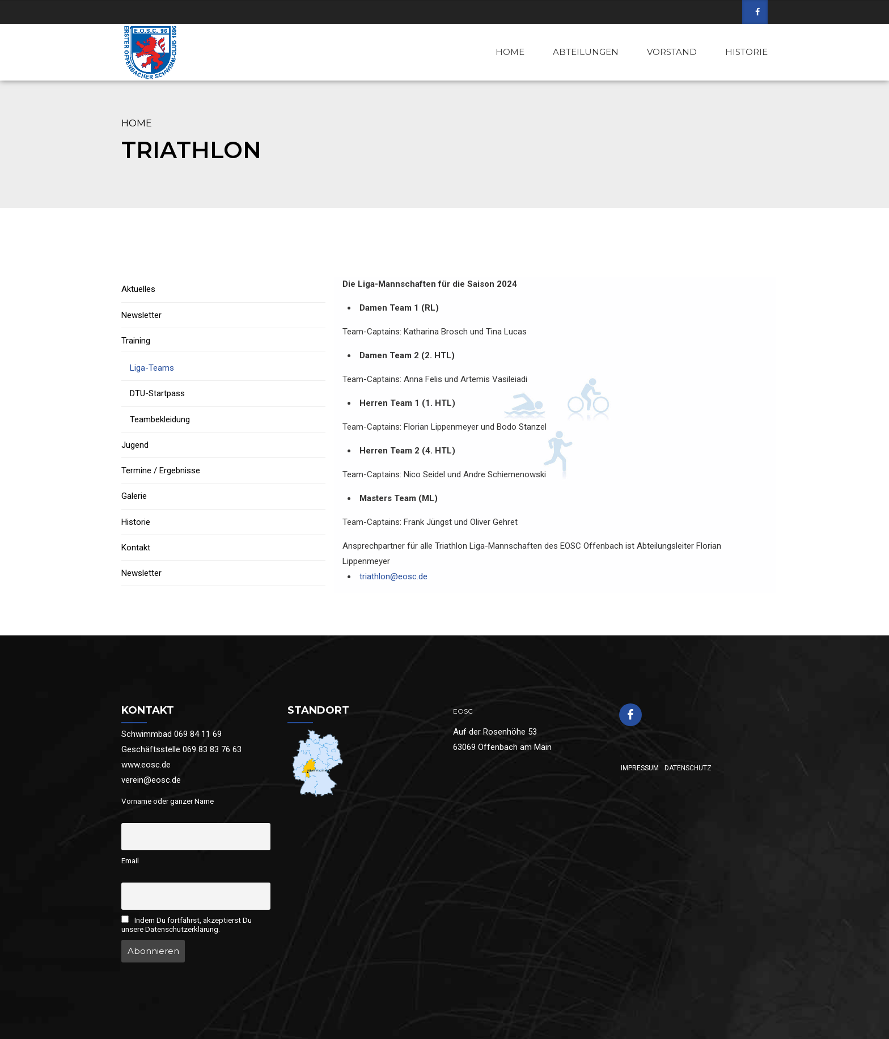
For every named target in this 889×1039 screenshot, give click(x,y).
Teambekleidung (160, 419)
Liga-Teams (152, 368)
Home (136, 123)
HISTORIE (746, 51)
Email (130, 860)
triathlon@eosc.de (393, 576)
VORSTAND (672, 51)
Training (135, 341)
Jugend (135, 445)
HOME (510, 51)
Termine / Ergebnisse (160, 470)
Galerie (134, 496)
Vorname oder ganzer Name (167, 800)
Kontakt (135, 547)
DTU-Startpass (157, 393)
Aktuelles (138, 289)
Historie (135, 522)
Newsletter (141, 315)
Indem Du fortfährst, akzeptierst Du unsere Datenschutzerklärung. (186, 924)
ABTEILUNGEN (586, 51)
